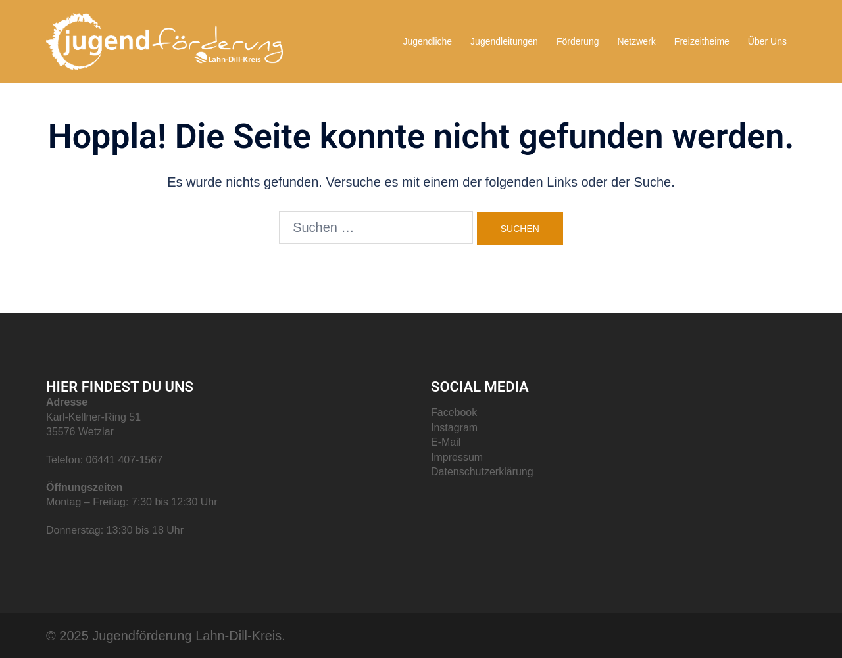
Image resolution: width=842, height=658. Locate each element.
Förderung (578, 41)
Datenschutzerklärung (482, 471)
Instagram (454, 427)
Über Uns (767, 41)
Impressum (457, 457)
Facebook (454, 412)
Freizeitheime (702, 41)
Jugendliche (427, 41)
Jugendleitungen (504, 41)
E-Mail (445, 442)
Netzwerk (636, 41)
